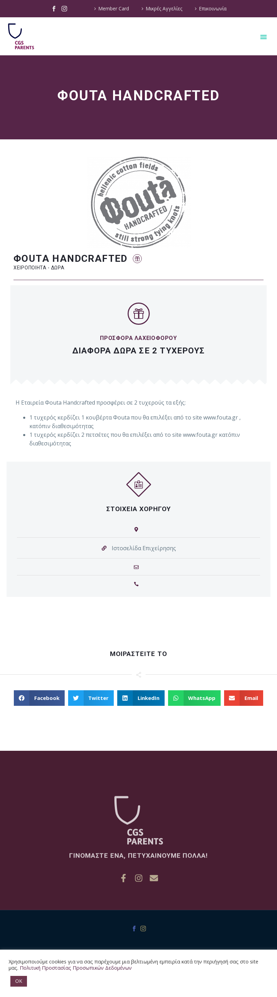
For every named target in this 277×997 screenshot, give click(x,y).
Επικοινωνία (213, 8)
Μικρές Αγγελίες (164, 8)
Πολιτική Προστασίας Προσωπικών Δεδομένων (76, 967)
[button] (137, 259)
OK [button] (18, 981)
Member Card (113, 8)
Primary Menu (263, 37)
